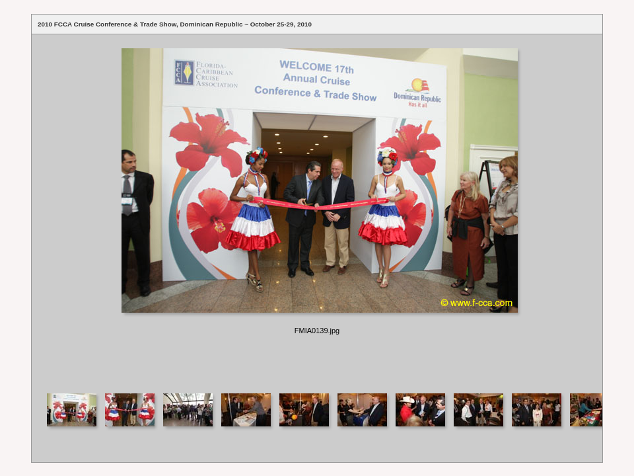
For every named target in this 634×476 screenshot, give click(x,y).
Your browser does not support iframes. (317, 208)
